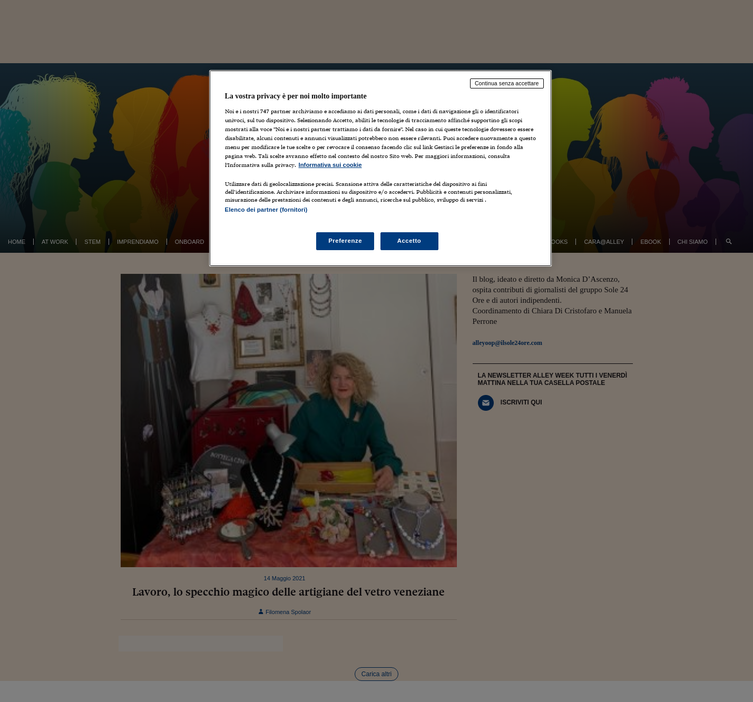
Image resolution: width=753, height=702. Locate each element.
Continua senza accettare (507, 83)
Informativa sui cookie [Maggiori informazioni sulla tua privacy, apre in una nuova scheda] (330, 165)
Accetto (409, 241)
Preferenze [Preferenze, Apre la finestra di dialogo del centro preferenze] (345, 241)
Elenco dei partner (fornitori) (266, 209)
